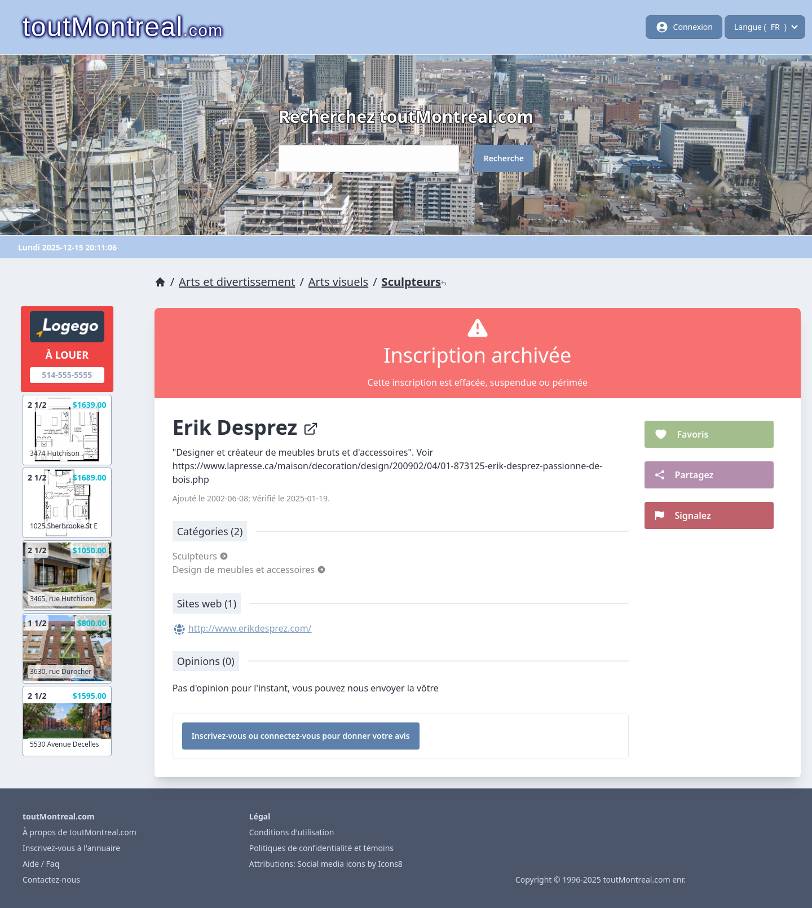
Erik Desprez (246, 427)
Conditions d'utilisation (291, 832)
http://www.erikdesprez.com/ (250, 628)
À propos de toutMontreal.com (79, 832)
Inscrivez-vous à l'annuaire (71, 848)
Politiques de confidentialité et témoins (321, 848)
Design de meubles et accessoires (249, 569)
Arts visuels (338, 281)
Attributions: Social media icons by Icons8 (326, 863)
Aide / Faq (41, 863)
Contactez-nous (51, 879)
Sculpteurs (414, 281)
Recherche (504, 158)
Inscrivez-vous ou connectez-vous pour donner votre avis (301, 735)
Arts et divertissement (237, 281)
